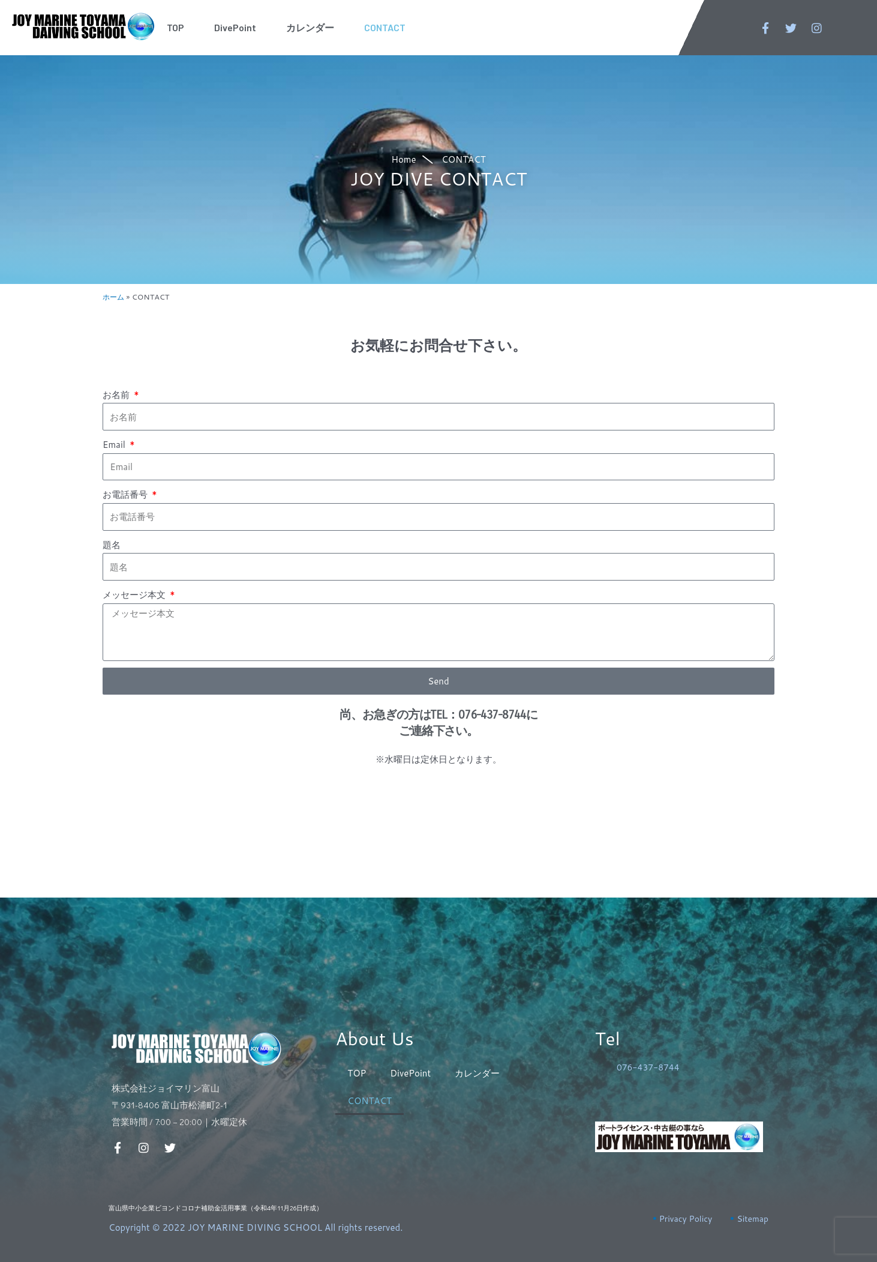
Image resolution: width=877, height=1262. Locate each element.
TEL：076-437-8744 (477, 715)
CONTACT (385, 27)
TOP (175, 27)
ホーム (114, 296)
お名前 (117, 394)
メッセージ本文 (135, 594)
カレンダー (310, 27)
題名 (112, 545)
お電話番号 (126, 494)
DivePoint (235, 27)
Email (115, 444)
